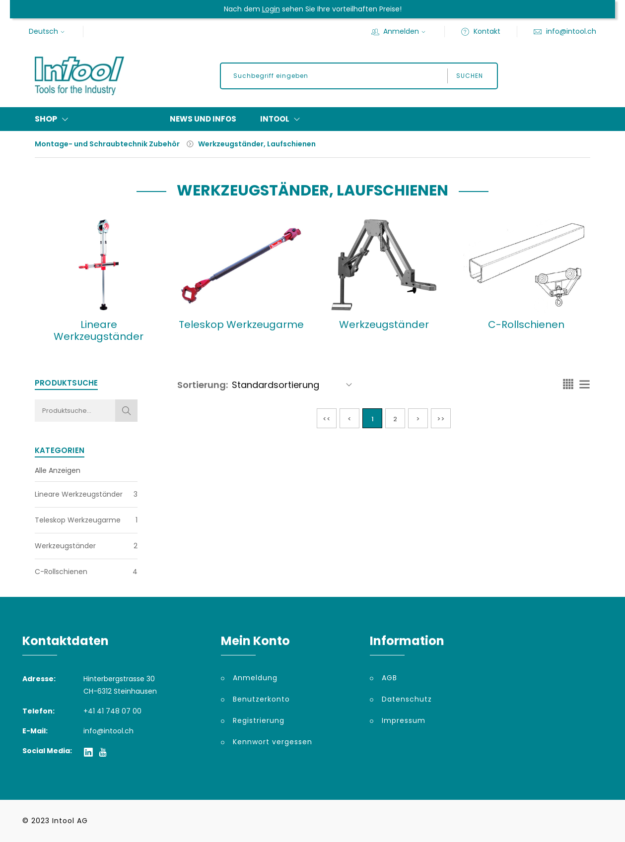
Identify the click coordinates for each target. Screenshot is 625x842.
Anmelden (399, 31)
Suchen (469, 75)
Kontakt (480, 31)
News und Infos (203, 119)
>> (441, 419)
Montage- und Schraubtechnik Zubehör (107, 144)
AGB (389, 678)
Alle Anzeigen (57, 470)
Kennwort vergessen (272, 742)
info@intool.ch (564, 31)
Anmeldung (255, 678)
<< (327, 419)
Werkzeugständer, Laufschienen (257, 144)
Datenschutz (407, 699)
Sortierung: (202, 385)
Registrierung (258, 720)
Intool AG (70, 821)
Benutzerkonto (261, 699)
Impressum (403, 720)
